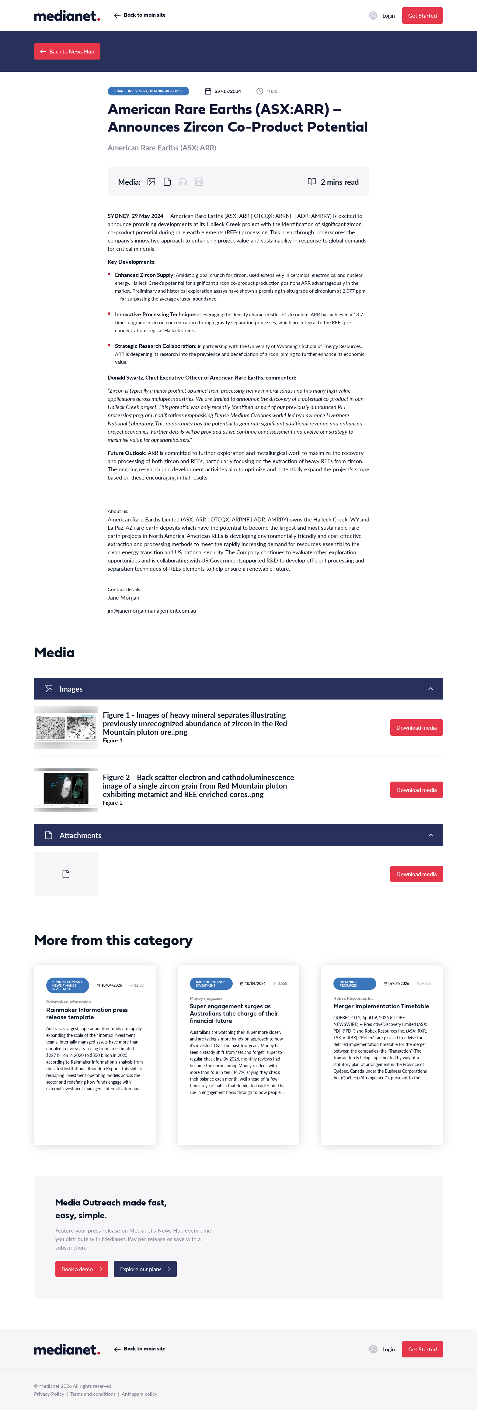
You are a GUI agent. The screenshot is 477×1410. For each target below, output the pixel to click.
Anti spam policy (139, 1393)
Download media (416, 727)
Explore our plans (145, 1269)
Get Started (422, 15)
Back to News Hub (67, 51)
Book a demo (81, 1269)
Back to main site (139, 15)
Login (382, 15)
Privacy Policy (49, 1393)
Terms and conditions (93, 1393)
